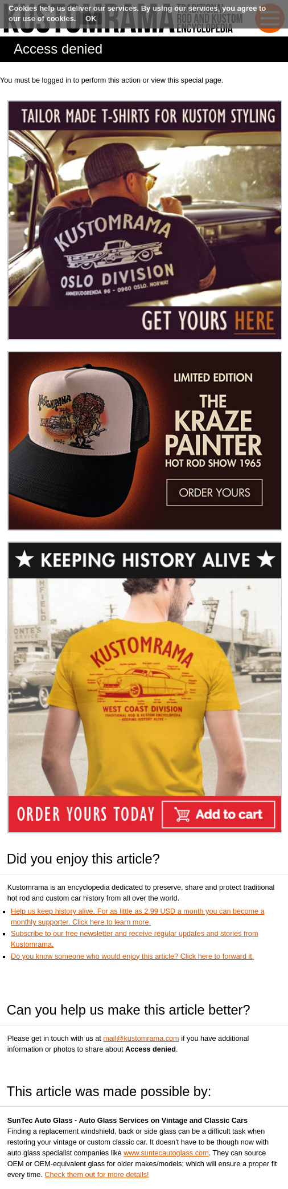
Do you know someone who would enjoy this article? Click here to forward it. (132, 956)
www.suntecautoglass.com (166, 1153)
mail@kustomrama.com (141, 1039)
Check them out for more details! (96, 1175)
